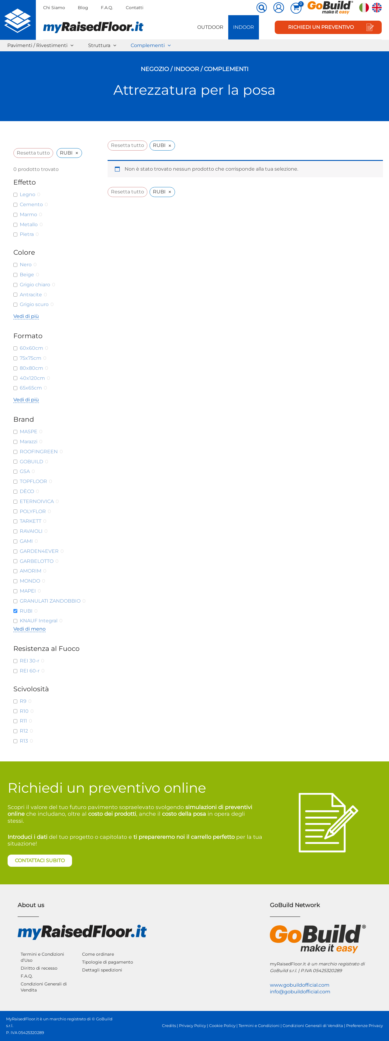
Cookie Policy (222, 1025)
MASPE (28, 431)
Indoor (243, 27)
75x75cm (30, 358)
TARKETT (30, 521)
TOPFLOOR (33, 481)
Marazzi (28, 441)
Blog (83, 7)
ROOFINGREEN (39, 451)
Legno (27, 194)
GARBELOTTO (36, 561)
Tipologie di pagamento (107, 962)
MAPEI (28, 591)
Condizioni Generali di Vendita (44, 987)
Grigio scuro (34, 304)
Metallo (29, 224)
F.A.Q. (107, 7)
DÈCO (27, 491)
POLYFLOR (33, 511)
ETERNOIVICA (37, 501)
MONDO (30, 581)
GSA (25, 471)
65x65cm (31, 388)
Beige (27, 274)
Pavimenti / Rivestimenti (40, 45)
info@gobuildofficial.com (300, 992)
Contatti (134, 7)
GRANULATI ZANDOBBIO (50, 601)
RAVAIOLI (31, 531)
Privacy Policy (192, 1025)
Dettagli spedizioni (102, 970)
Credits (169, 1025)
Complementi (151, 45)
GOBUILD (31, 461)
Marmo (28, 214)
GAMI (26, 541)
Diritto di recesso (39, 968)
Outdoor (210, 27)
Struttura (102, 45)
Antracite (31, 295)
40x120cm (32, 378)
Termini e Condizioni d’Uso (42, 957)
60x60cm (31, 348)
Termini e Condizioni (259, 1025)
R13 (24, 741)
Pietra (27, 234)
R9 (23, 701)
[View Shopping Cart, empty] (296, 8)
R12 (24, 731)
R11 (23, 721)
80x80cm (31, 368)
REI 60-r (30, 671)
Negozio (155, 69)
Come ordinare (98, 954)
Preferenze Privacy (364, 1025)
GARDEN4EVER (39, 551)
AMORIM (30, 571)
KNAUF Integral (38, 621)
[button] (262, 8)
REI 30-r (29, 661)
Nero (26, 264)
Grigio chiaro (35, 284)
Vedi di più (26, 316)
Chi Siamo (54, 7)
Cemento (31, 204)
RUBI (26, 611)
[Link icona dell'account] (278, 7)
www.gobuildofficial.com (299, 985)
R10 (24, 711)
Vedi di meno (29, 629)
